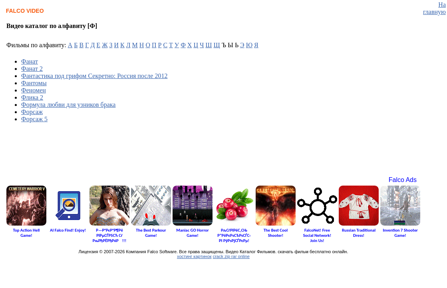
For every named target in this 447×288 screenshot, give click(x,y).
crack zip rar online (231, 256)
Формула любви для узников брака (68, 104)
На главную (434, 8)
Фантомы (34, 83)
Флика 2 (32, 97)
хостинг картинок (194, 256)
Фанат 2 (32, 68)
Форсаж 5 (34, 119)
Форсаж (32, 111)
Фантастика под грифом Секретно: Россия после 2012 (94, 75)
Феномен (33, 90)
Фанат (29, 61)
